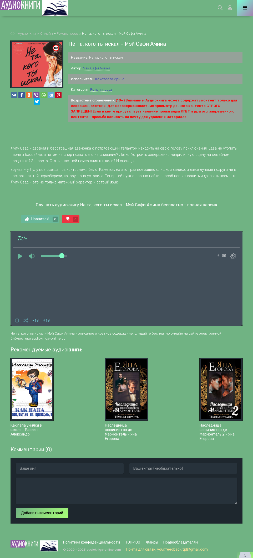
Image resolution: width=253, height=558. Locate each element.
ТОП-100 (132, 542)
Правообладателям (180, 542)
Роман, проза (101, 89)
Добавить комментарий (42, 513)
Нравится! (41, 219)
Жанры (151, 542)
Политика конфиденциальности (91, 542)
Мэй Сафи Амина (96, 68)
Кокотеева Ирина (109, 79)
